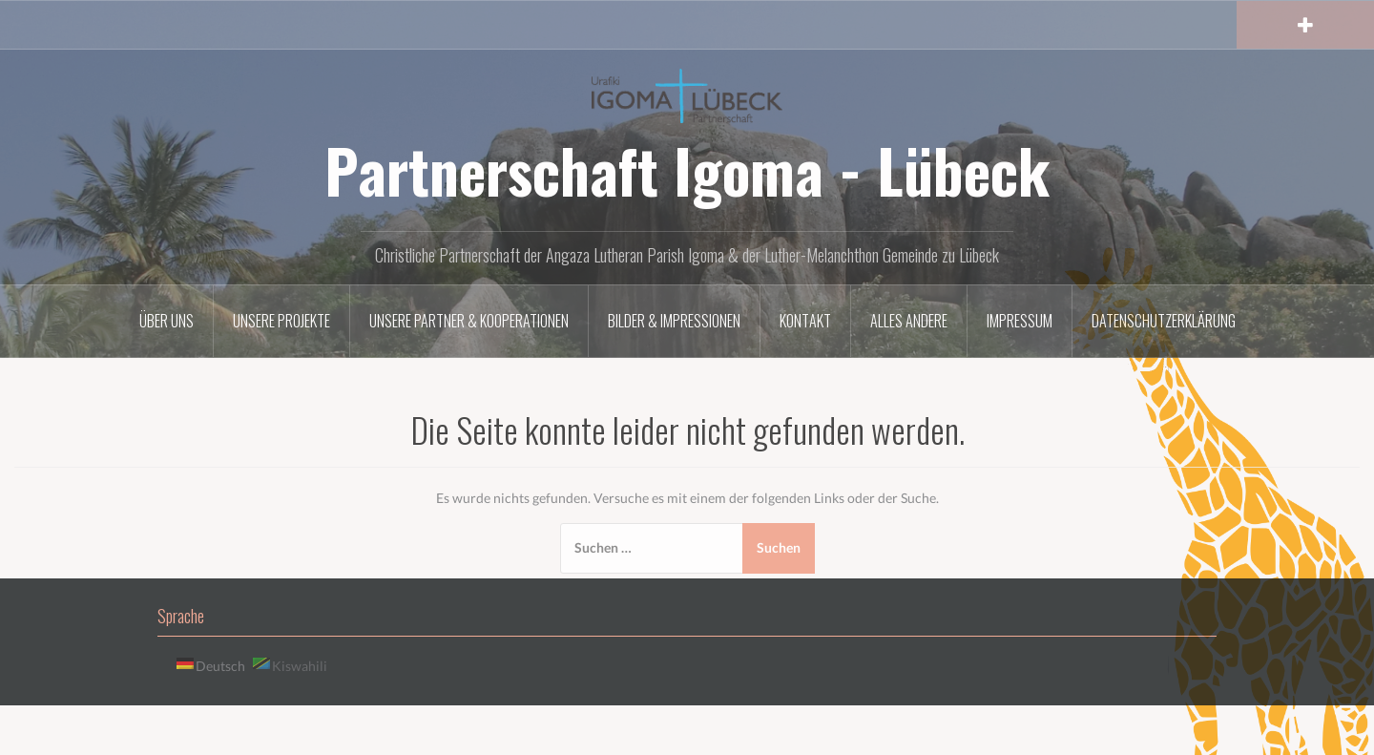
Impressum (1019, 320)
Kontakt (805, 320)
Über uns (166, 320)
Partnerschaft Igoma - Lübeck (687, 170)
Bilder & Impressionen (674, 320)
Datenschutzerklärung (1164, 320)
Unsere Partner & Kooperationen (469, 320)
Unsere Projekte (281, 320)
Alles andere (908, 320)
